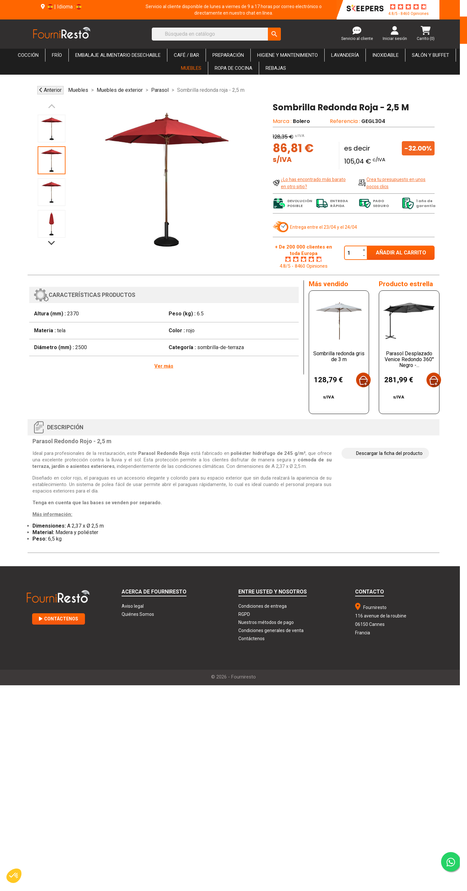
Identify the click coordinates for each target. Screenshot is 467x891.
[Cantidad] (352, 252)
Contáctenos (58, 618)
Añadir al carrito (401, 253)
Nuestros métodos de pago (266, 622)
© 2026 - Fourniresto (233, 677)
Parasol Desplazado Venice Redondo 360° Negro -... (409, 359)
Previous (51, 109)
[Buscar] (216, 34)
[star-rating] (408, 6)
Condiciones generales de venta (271, 630)
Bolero (301, 121)
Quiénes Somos (138, 614)
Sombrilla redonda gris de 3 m (339, 356)
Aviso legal (133, 606)
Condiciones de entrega (262, 606)
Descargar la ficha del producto (389, 453)
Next (51, 240)
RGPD (244, 614)
